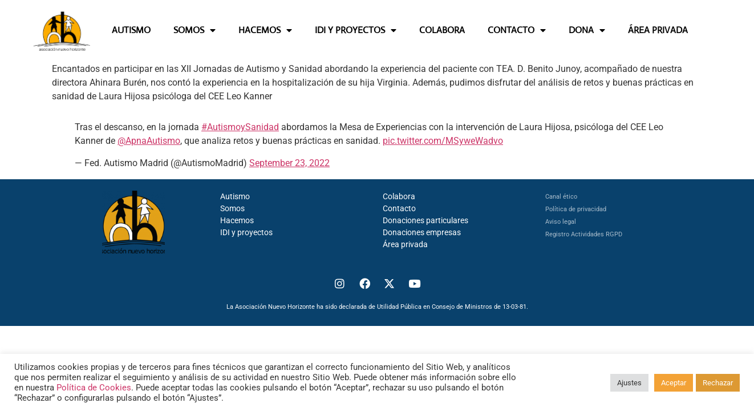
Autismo (235, 196)
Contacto (399, 208)
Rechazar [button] (718, 382)
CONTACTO (517, 30)
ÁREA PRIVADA (658, 30)
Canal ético (561, 196)
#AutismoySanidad (240, 127)
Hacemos (237, 220)
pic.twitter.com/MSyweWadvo (443, 140)
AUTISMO (131, 30)
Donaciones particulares (425, 220)
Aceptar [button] (673, 382)
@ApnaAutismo (148, 140)
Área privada (405, 244)
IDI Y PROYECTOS (355, 30)
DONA (587, 30)
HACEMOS (265, 30)
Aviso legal (560, 221)
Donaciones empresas (422, 232)
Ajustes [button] (629, 382)
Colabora (399, 196)
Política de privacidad (575, 209)
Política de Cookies (93, 387)
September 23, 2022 (289, 163)
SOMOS (194, 30)
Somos (232, 208)
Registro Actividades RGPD (583, 234)
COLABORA (442, 30)
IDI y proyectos (246, 232)
